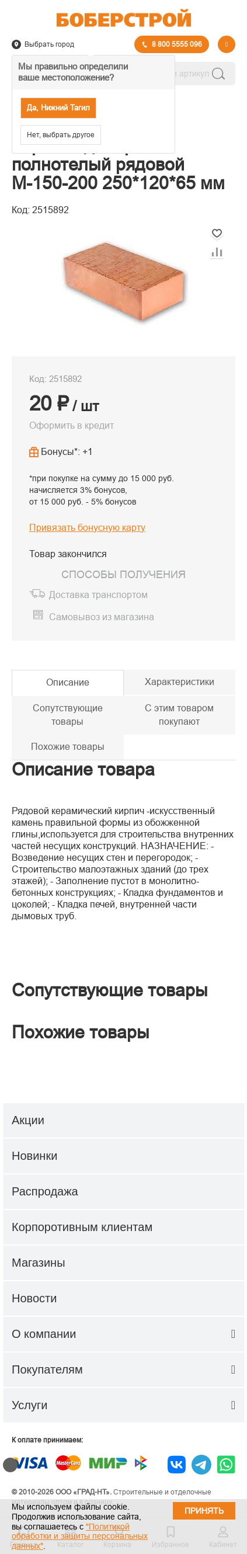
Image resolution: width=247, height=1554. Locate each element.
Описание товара (83, 769)
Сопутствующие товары (68, 714)
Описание (67, 682)
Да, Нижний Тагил (58, 107)
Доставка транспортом (98, 595)
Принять (204, 1510)
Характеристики (179, 682)
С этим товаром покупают (179, 714)
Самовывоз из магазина (101, 617)
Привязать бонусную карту (87, 528)
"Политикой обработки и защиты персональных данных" (80, 1536)
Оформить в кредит (71, 425)
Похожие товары (68, 747)
